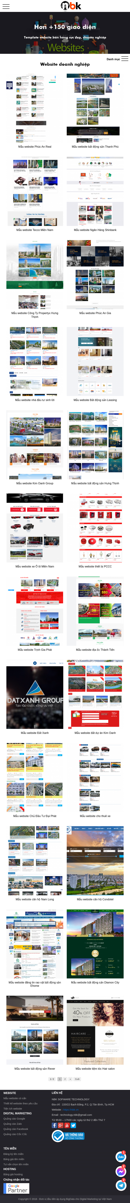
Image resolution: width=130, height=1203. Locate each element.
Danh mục (113, 59)
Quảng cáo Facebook (15, 1128)
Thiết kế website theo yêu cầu (20, 1103)
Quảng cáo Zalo (12, 1123)
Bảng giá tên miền (13, 1159)
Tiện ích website (12, 1108)
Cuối (77, 1079)
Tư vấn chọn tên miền (16, 1164)
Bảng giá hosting (13, 1174)
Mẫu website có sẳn (14, 1098)
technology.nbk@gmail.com (76, 1114)
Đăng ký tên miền (13, 1153)
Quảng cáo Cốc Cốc (15, 1134)
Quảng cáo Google (14, 1118)
